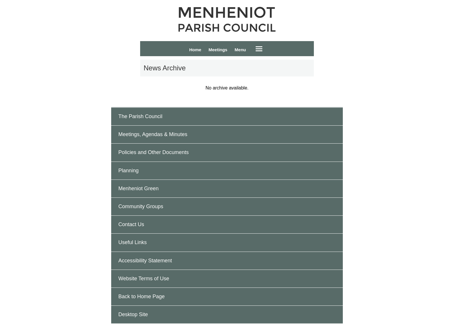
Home (195, 49)
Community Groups (140, 206)
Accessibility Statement (145, 260)
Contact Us (131, 224)
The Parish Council (140, 116)
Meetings (217, 49)
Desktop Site (133, 314)
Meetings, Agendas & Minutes (152, 134)
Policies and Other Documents (153, 152)
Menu (240, 49)
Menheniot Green (138, 188)
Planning (128, 170)
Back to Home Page (141, 296)
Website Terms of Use (143, 278)
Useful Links (132, 242)
